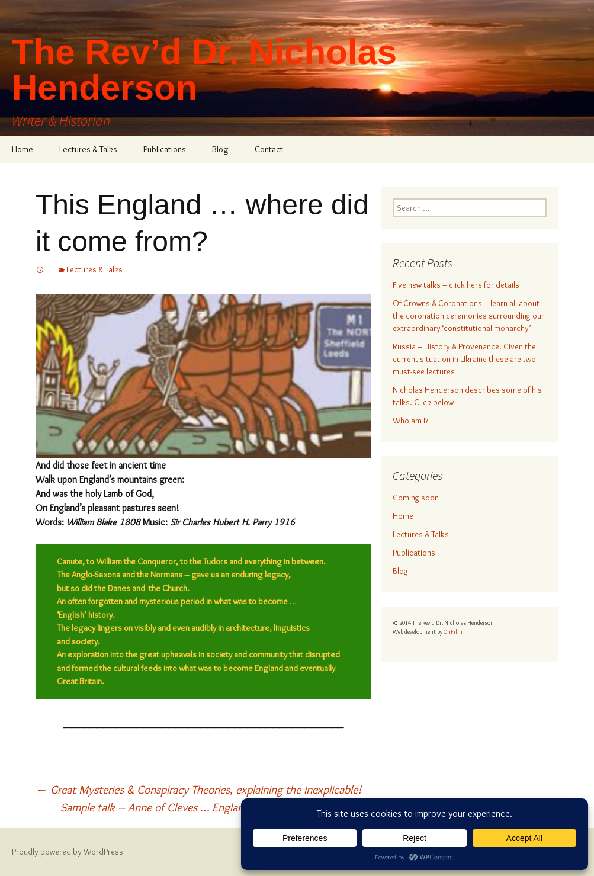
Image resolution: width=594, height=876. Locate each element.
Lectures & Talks (88, 149)
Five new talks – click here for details (456, 285)
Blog (220, 149)
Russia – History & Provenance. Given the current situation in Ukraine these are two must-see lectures (464, 359)
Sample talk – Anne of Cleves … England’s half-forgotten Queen (215, 807)
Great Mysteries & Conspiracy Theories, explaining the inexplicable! (198, 789)
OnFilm (453, 632)
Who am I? (410, 420)
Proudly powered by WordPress (67, 851)
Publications (164, 149)
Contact (269, 149)
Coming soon (416, 497)
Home (22, 149)
